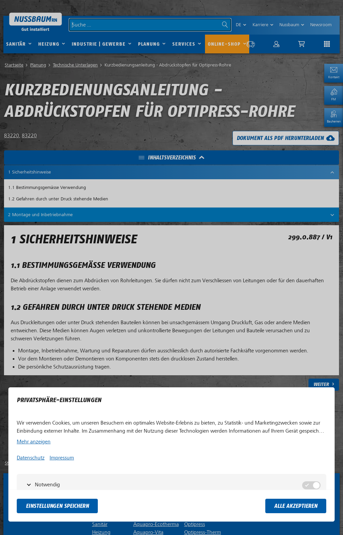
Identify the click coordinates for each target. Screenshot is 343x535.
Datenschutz (31, 457)
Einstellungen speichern (57, 506)
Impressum (62, 457)
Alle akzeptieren (295, 506)
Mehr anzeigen (34, 441)
